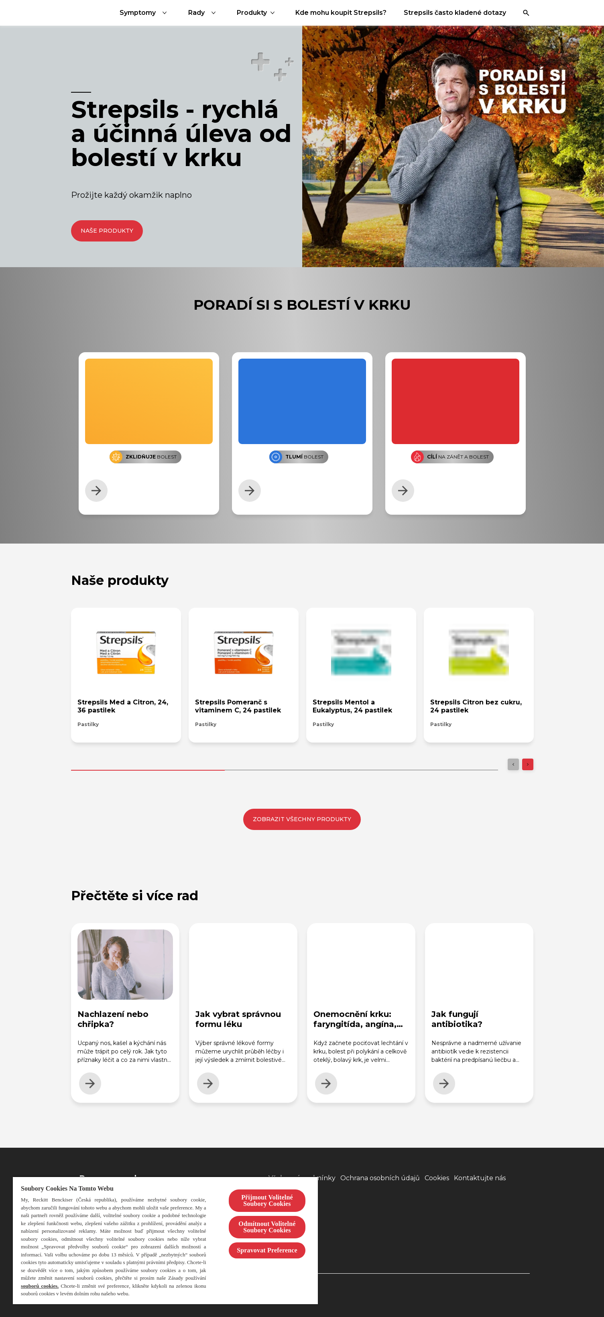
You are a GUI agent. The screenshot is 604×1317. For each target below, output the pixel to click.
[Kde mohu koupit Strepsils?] (413, 13)
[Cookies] (437, 1178)
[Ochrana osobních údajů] (380, 1178)
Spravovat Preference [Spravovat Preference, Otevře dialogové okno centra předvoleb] (267, 1250)
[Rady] (276, 13)
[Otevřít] (526, 13)
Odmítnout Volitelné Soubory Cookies (266, 1227)
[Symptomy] (217, 13)
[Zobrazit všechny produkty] (302, 819)
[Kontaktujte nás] (480, 1178)
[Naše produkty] (107, 230)
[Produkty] (324, 13)
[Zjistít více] (96, 490)
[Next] (527, 764)
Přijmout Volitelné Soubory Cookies (267, 1200)
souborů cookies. (40, 1286)
